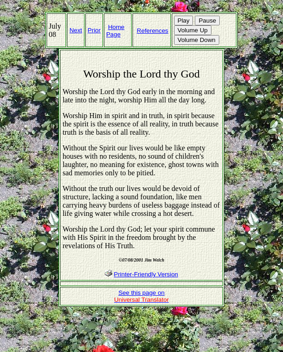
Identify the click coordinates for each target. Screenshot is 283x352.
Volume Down (197, 39)
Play (184, 20)
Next (75, 30)
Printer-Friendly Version (146, 274)
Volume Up (193, 30)
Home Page (115, 31)
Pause (207, 20)
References (152, 30)
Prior (94, 30)
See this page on (141, 296)
